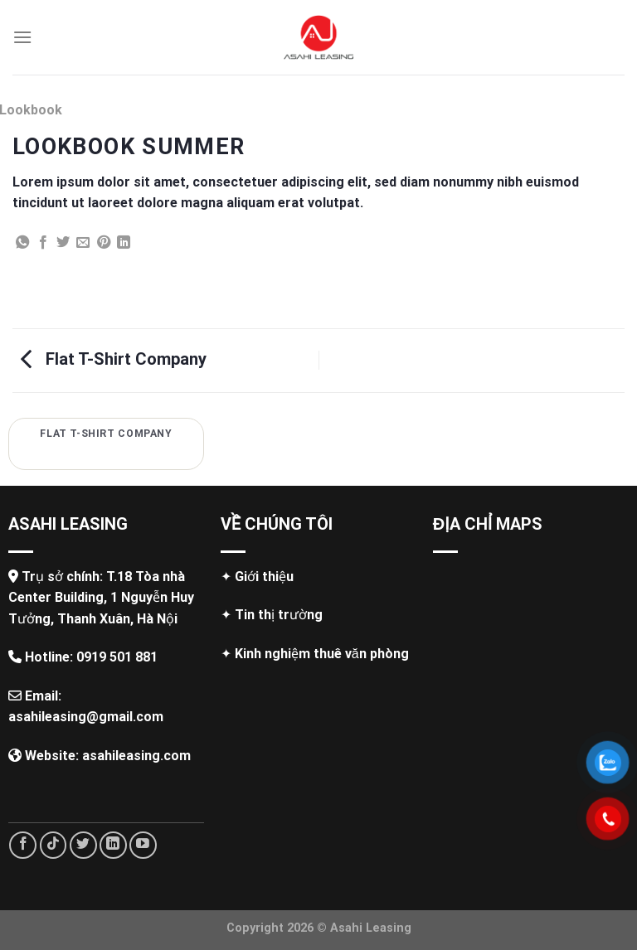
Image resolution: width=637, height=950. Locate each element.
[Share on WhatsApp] (22, 242)
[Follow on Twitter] (83, 845)
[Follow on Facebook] (22, 845)
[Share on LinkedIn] (123, 242)
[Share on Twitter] (63, 242)
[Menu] (22, 37)
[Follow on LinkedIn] (113, 845)
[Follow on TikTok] (53, 845)
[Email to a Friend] (83, 242)
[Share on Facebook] (43, 242)
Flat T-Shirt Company (114, 359)
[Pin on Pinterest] (103, 242)
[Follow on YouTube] (143, 845)
